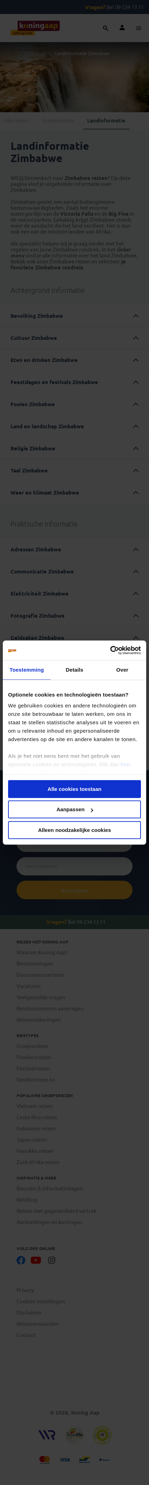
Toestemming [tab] (26, 670)
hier (126, 764)
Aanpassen (75, 809)
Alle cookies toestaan (74, 789)
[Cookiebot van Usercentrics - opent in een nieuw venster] (110, 650)
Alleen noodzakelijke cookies (74, 830)
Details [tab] (74, 670)
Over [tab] (122, 670)
